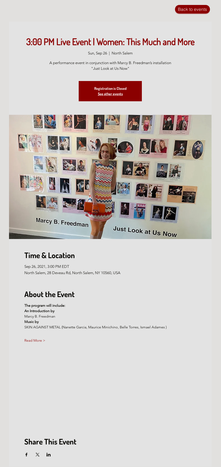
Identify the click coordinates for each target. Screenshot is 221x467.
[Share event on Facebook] (26, 454)
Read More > (34, 340)
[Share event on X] (37, 454)
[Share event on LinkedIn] (48, 454)
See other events (110, 94)
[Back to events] (192, 9)
